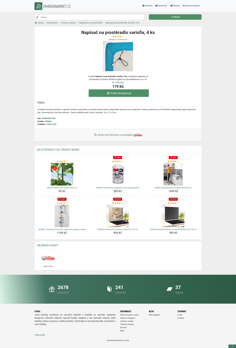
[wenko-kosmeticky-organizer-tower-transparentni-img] (118, 174)
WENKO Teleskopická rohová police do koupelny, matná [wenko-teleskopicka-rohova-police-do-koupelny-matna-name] (62, 229)
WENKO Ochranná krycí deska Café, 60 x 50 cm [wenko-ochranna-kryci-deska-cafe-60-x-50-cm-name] (117, 229)
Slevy (122, 331)
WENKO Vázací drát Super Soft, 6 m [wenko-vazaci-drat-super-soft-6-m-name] (62, 188)
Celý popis (119, 82)
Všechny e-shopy (127, 324)
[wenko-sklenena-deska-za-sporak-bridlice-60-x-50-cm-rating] (173, 203)
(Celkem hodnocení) (118, 39)
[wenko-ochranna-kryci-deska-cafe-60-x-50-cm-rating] (118, 203)
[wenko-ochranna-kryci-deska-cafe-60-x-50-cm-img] (118, 216)
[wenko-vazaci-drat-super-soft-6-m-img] (62, 174)
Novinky (123, 327)
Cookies (180, 318)
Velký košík (51, 124)
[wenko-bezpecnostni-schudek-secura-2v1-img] (173, 174)
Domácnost (161, 6)
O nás (179, 315)
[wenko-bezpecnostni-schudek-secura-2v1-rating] (173, 161)
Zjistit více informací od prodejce (118, 135)
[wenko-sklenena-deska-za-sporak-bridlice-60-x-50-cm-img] (173, 216)
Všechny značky (126, 321)
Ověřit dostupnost (118, 93)
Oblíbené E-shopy (47, 245)
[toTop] (232, 346)
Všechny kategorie (191, 6)
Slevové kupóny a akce (129, 315)
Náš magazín (154, 315)
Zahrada (175, 6)
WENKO (48, 121)
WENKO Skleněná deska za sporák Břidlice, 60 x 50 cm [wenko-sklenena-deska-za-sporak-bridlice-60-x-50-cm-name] (173, 229)
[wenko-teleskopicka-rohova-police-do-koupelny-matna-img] (62, 216)
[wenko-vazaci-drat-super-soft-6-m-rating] (62, 161)
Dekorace (147, 6)
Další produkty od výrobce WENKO (58, 149)
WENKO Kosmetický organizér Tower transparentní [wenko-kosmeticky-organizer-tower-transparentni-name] (117, 188)
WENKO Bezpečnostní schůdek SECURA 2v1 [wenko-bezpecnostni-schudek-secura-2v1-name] (173, 188)
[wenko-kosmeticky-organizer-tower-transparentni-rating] (118, 161)
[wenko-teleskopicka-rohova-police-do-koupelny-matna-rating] (62, 203)
